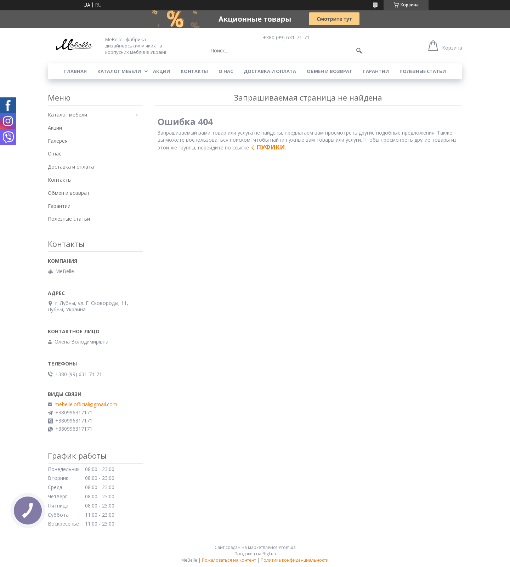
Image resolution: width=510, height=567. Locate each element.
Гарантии (376, 71)
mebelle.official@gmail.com (86, 404)
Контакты (194, 71)
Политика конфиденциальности (295, 560)
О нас (226, 71)
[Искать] (359, 51)
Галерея (58, 140)
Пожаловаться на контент (229, 560)
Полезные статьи (423, 71)
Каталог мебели (119, 71)
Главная (75, 71)
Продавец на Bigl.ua (255, 554)
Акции (161, 71)
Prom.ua (287, 547)
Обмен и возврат (329, 71)
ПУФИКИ (270, 147)
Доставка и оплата (270, 71)
